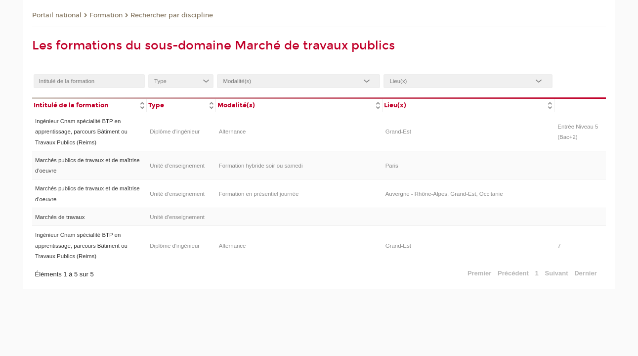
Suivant (556, 273)
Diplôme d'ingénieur (175, 131)
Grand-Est (398, 131)
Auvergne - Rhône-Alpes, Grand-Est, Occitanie (444, 194)
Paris (391, 166)
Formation (106, 15)
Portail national (57, 15)
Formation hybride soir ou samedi (261, 166)
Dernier (585, 273)
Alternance (232, 131)
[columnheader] (89, 104)
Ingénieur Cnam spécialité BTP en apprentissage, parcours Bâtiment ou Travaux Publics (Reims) (81, 131)
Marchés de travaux (60, 217)
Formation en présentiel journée (259, 194)
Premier (479, 273)
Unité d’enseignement (177, 166)
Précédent (513, 273)
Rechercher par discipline (171, 15)
